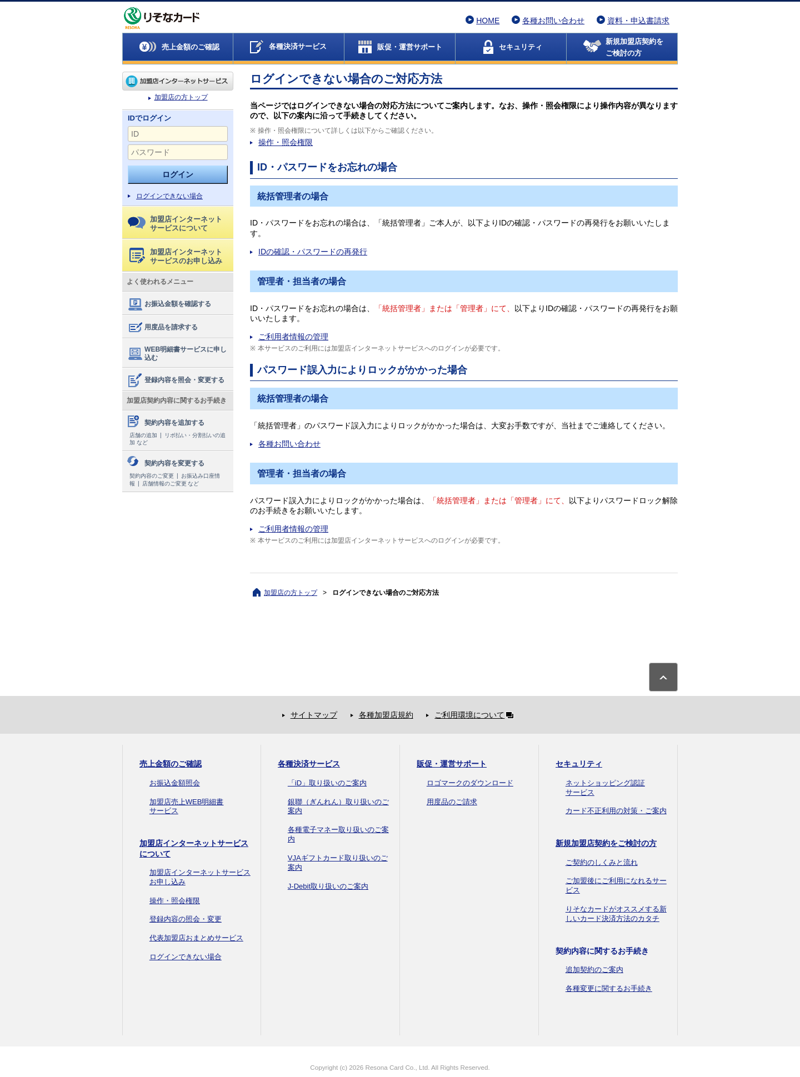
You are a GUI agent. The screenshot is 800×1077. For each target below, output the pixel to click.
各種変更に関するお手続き (609, 988)
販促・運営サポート (452, 763)
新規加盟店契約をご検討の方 (606, 843)
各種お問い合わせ (553, 20)
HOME (487, 20)
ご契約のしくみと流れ (602, 862)
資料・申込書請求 (638, 20)
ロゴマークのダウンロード (470, 783)
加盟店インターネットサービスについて (175, 223)
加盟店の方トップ (177, 81)
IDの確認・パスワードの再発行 (312, 251)
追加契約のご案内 (594, 969)
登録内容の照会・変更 (185, 919)
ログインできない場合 (169, 196)
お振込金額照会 (174, 783)
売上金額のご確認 (170, 763)
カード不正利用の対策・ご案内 (616, 811)
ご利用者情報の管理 (293, 336)
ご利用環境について (476, 714)
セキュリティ (579, 763)
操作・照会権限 (285, 142)
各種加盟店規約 (386, 714)
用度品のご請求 (452, 802)
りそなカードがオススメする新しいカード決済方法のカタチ (616, 914)
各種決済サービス (309, 763)
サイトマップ (314, 714)
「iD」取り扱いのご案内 (327, 783)
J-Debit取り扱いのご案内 (328, 886)
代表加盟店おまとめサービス (196, 938)
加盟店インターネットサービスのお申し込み (175, 256)
